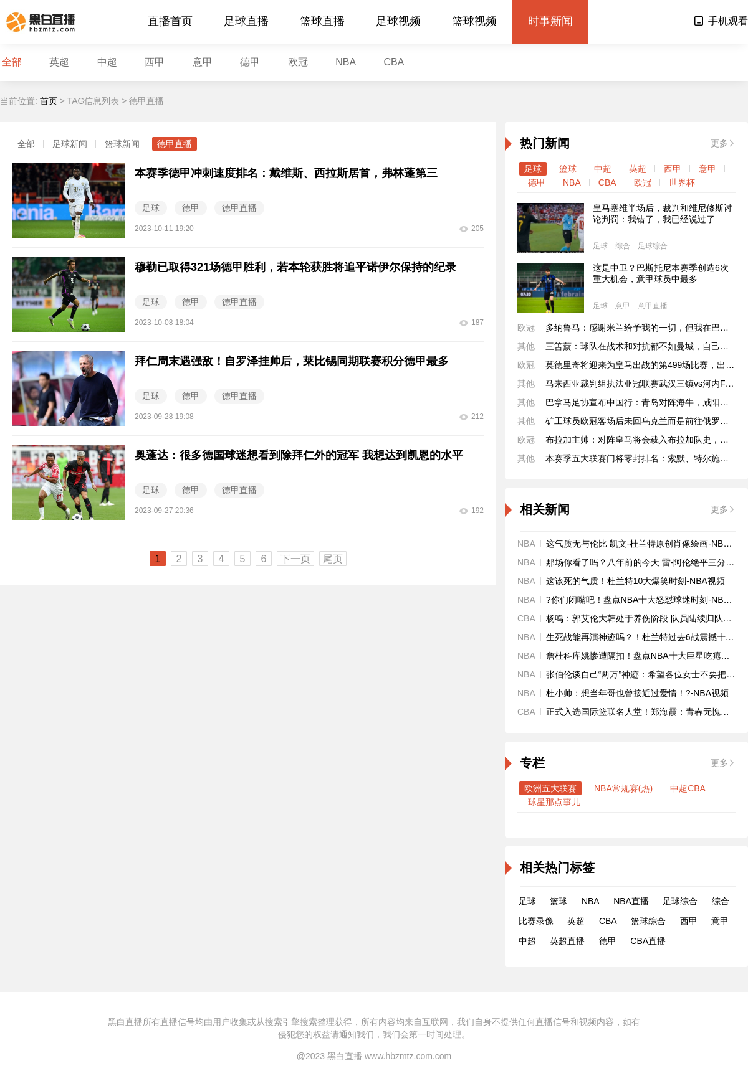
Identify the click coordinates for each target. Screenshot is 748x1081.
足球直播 (246, 21)
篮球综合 (648, 921)
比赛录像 (536, 921)
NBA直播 (631, 901)
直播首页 (170, 21)
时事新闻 (550, 21)
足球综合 (653, 246)
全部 (12, 62)
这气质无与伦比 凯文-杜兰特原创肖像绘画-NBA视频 (646, 544)
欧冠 (298, 62)
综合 (622, 246)
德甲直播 (174, 144)
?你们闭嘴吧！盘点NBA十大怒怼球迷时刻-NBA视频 (646, 600)
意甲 (203, 62)
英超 (59, 62)
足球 (533, 169)
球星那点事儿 (554, 802)
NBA (345, 62)
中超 (107, 62)
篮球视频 (474, 21)
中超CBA (688, 788)
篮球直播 (322, 21)
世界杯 (682, 182)
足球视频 (398, 21)
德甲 (250, 62)
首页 (48, 101)
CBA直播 (648, 941)
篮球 (568, 169)
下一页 (295, 559)
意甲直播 (653, 305)
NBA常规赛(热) (623, 788)
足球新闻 (69, 144)
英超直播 (567, 941)
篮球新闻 (122, 144)
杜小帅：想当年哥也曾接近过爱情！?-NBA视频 (637, 693)
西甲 (155, 62)
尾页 (333, 559)
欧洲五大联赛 (550, 788)
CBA (394, 62)
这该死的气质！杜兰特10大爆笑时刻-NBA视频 (635, 581)
